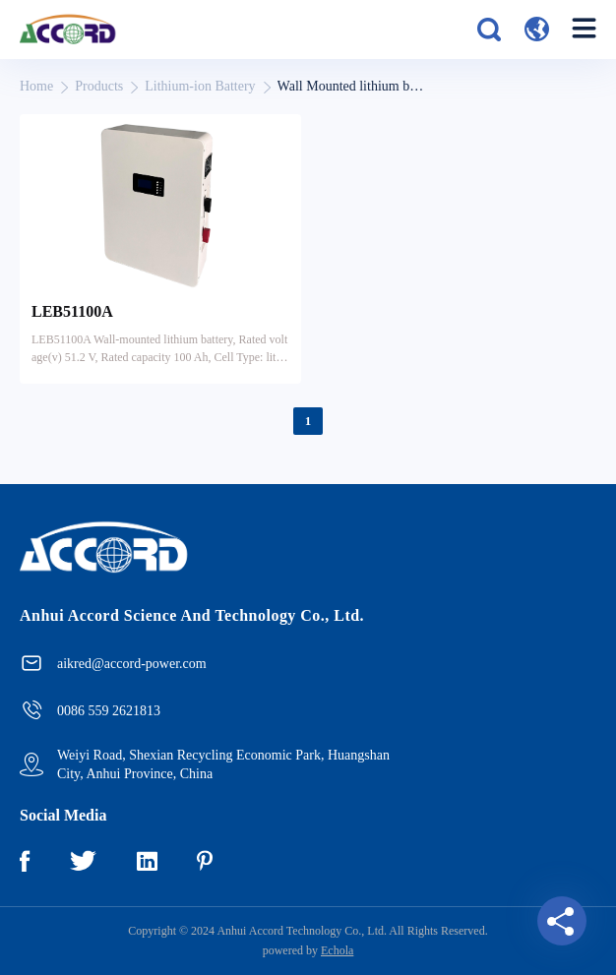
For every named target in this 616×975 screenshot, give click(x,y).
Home (36, 86)
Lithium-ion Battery (200, 86)
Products (99, 86)
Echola (337, 950)
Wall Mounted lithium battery (351, 86)
